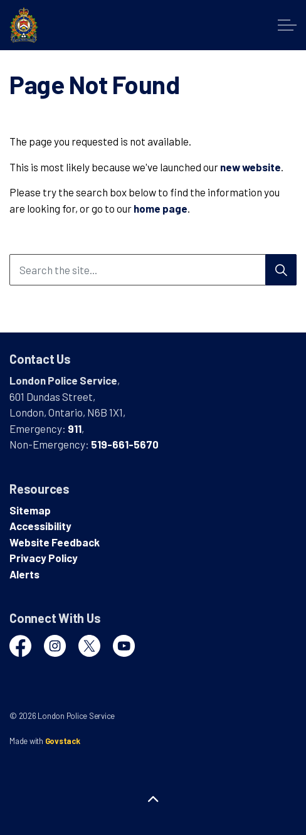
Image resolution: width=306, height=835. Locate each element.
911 (75, 428)
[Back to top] (153, 799)
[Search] (281, 269)
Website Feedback (54, 542)
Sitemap (30, 510)
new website (250, 167)
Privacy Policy (43, 557)
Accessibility (40, 525)
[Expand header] (287, 25)
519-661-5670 (125, 444)
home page (160, 208)
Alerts (24, 574)
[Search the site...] (153, 269)
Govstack (62, 741)
